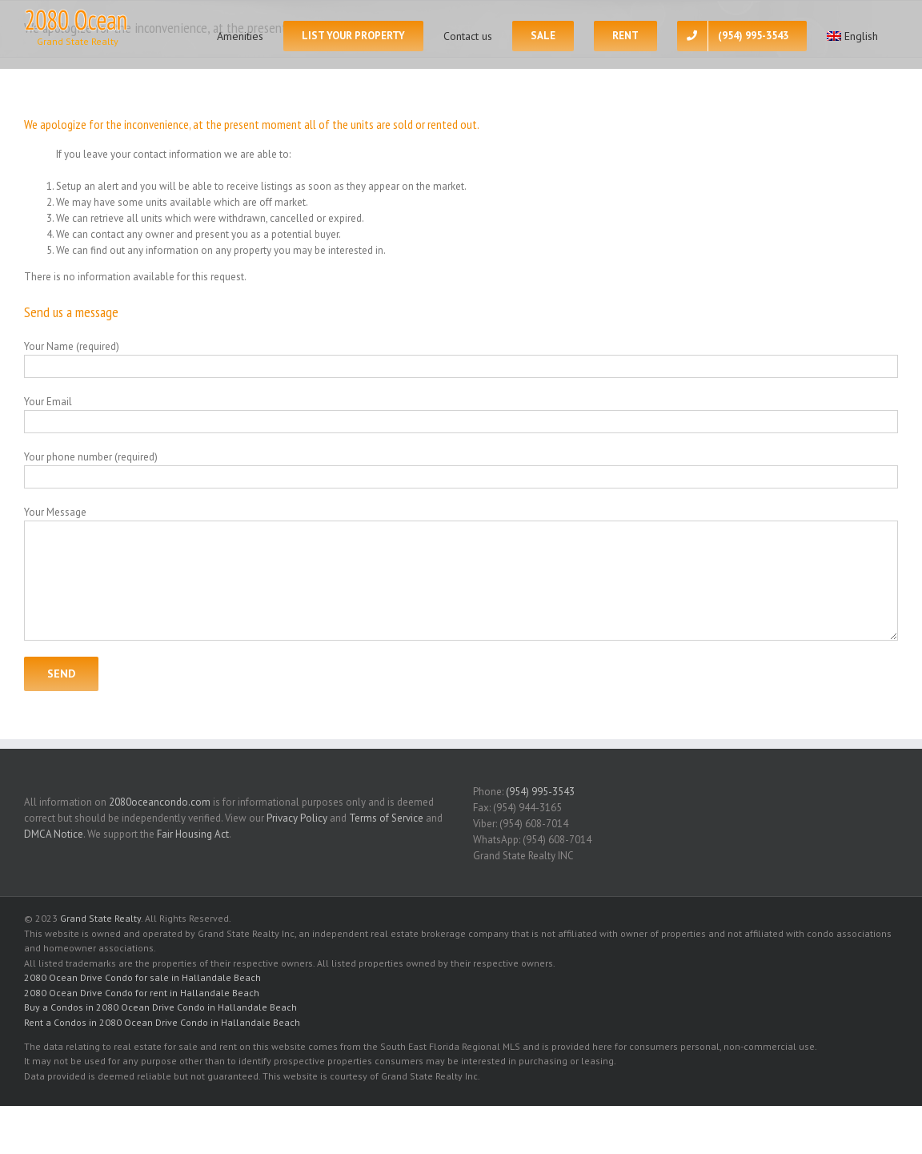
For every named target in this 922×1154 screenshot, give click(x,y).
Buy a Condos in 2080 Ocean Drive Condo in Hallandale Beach (160, 1007)
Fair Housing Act (193, 834)
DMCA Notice (53, 834)
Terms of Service (386, 818)
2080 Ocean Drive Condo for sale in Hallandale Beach (142, 977)
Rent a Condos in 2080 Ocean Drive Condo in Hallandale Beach (162, 1022)
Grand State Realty (100, 918)
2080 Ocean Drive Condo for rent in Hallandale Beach (141, 993)
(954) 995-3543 (540, 791)
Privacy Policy (297, 818)
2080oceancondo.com (159, 802)
